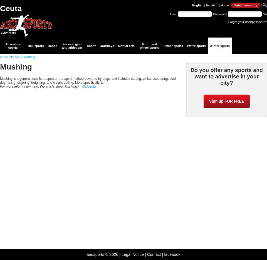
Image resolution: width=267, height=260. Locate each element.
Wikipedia (88, 86)
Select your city (245, 5)
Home (225, 5)
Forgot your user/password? (247, 22)
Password (220, 14)
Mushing (29, 57)
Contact (154, 254)
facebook (172, 254)
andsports (95, 254)
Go (265, 14)
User (173, 14)
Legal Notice (133, 254)
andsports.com (10, 57)
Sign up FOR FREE (226, 101)
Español (211, 5)
